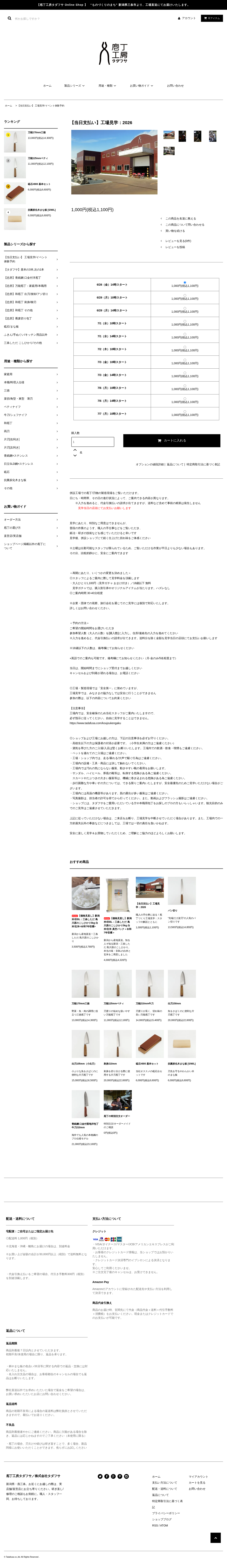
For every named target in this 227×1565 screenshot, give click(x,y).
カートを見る (197, 1482)
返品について (175, 464)
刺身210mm (110, 1063)
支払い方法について (164, 1482)
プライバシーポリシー (166, 1513)
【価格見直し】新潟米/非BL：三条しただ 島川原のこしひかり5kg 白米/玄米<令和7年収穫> (86, 921)
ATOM (164, 1525)
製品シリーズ (75, 85)
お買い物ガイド (142, 85)
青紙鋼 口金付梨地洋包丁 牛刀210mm (86, 1126)
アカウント (189, 18)
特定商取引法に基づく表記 (203, 464)
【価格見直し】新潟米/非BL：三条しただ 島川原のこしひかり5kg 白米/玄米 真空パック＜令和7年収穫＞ (118, 925)
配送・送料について (164, 1488)
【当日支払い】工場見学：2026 (148, 905)
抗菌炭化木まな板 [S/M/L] (42, 210)
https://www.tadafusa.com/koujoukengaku (95, 723)
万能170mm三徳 (37, 132)
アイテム (211, 18)
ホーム (47, 85)
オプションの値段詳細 (150, 464)
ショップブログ (162, 1519)
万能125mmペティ (38, 158)
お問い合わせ (175, 85)
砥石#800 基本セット (39, 184)
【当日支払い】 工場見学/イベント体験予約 (41, 105)
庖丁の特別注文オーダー (117, 1116)
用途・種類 (108, 85)
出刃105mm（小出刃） (84, 1063)
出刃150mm (174, 1003)
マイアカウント (198, 1476)
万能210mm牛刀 (145, 1003)
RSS (155, 1525)
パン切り (172, 910)
